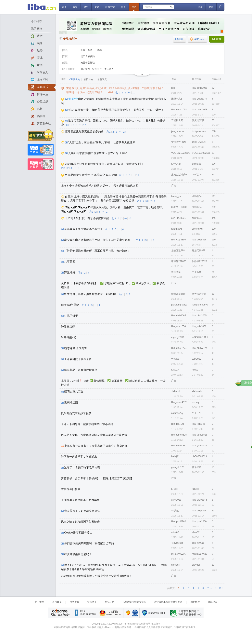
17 (84, 125)
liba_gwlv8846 (199, 499)
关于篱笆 (39, 602)
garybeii (175, 564)
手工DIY (108, 69)
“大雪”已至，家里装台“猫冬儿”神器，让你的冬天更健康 (101, 142)
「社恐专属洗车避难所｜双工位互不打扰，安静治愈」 (97, 250)
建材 (86, 7)
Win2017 (176, 358)
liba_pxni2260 (178, 521)
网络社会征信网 (153, 613)
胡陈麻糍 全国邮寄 (75, 348)
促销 (96, 7)
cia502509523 (199, 456)
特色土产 (97, 69)
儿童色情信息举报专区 (134, 602)
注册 (200, 7)
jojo (173, 88)
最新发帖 (88, 79)
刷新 (179, 39)
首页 (64, 7)
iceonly (195, 402)
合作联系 (57, 602)
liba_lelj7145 (177, 424)
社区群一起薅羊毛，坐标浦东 (79, 456)
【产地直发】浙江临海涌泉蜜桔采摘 (87, 218)
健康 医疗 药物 (70, 304)
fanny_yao (176, 196)
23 (124, 131)
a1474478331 (178, 218)
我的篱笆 (36, 28)
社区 (134, 7)
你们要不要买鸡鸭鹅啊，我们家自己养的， (90, 543)
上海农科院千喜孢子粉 (78, 359)
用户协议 (195, 602)
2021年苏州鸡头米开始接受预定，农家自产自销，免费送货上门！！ (106, 164)
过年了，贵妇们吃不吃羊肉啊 (82, 467)
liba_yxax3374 (199, 98)
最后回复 (102, 79)
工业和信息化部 (84, 613)
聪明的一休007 (179, 207)
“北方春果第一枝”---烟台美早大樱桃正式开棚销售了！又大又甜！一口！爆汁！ (116, 109)
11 (137, 175)
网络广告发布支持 (59, 613)
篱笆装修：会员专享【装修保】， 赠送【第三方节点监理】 (97, 478)
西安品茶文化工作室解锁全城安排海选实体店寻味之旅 (94, 435)
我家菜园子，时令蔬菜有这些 (82, 510)
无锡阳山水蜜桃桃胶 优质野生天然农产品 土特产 (98, 153)
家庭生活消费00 (179, 174)
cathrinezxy (177, 413)
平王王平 (196, 413)
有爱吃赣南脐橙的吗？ (78, 554)
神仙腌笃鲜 (68, 326)
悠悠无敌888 (178, 250)
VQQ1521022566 (180, 153)
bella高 (175, 456)
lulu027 (175, 369)
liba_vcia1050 (178, 326)
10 (133, 92)
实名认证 (197, 39)
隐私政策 (212, 602)
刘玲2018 (176, 499)
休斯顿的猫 (177, 543)
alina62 (175, 532)
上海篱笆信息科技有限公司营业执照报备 (127, 613)
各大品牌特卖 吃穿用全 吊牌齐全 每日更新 (91, 174)
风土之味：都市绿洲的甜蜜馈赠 (80, 521)
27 (107, 211)
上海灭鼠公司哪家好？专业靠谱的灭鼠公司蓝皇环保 (96, 445)
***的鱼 (175, 510)
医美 (123, 7)
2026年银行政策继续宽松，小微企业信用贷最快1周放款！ (96, 575)
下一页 (218, 588)
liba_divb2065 (178, 315)
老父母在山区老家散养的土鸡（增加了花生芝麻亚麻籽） (98, 239)
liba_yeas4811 (178, 445)
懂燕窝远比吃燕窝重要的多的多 (84, 131)
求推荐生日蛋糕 (70, 489)
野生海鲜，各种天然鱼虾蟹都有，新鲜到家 (90, 294)
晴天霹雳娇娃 (178, 293)
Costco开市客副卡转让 (78, 532)
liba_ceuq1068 (199, 88)
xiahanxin (176, 391)
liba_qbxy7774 (178, 348)
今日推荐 (36, 21)
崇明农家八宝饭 (73, 391)
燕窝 (90, 50)
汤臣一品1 (176, 98)
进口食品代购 (88, 56)
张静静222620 (178, 261)
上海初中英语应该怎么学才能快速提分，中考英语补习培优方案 (99, 185)
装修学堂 (110, 7)
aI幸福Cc (197, 174)
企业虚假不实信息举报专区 (168, 602)
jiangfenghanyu (179, 304)
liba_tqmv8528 (179, 434)
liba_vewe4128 (179, 402)
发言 (216, 39)
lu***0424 (176, 163)
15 (130, 218)
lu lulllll (174, 489)
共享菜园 (69, 261)
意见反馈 (109, 602)
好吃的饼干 (71, 315)
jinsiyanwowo (178, 131)
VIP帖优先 (74, 79)
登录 (211, 7)
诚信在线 (135, 613)
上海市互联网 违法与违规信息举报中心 (184, 613)
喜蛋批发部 (177, 120)
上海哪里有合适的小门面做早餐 (80, 500)
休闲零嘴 (86, 69)
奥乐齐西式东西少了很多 (76, 413)
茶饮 (83, 50)
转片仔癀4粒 (68, 337)
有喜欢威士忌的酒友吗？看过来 (83, 229)
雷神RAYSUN (178, 142)
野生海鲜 (69, 272)
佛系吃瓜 (196, 467)
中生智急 (176, 272)
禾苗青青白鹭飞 (200, 337)
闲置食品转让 (88, 62)
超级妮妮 (196, 163)
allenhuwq (176, 228)
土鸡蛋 (98, 50)
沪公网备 (110, 613)
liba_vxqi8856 (178, 239)
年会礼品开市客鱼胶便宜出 (80, 369)
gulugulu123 (177, 467)
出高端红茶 (71, 402)
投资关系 (74, 602)
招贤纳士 (92, 602)
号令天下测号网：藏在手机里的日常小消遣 (87, 424)
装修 (75, 7)
